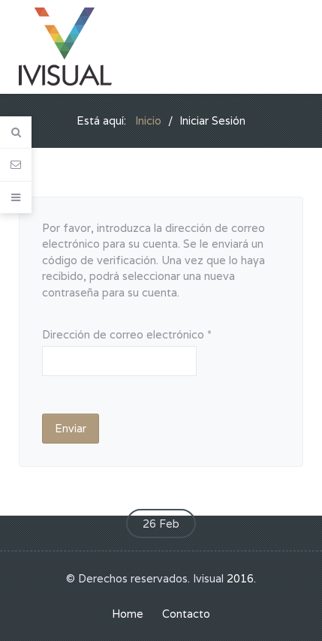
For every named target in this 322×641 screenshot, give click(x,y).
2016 (240, 578)
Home (127, 613)
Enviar (70, 428)
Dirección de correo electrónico (127, 334)
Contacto (186, 613)
